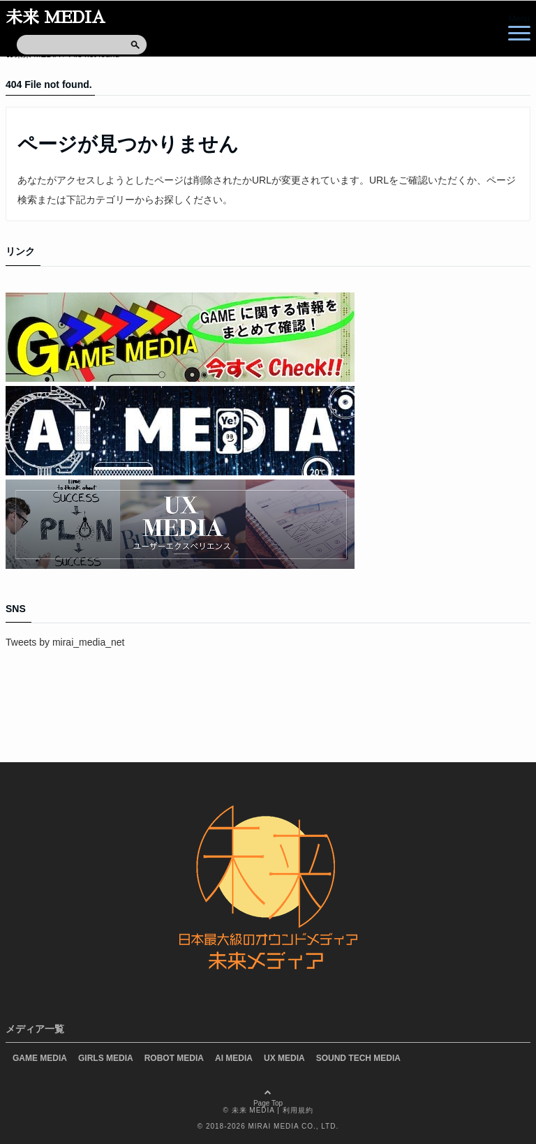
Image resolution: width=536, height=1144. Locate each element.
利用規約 (298, 1110)
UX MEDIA (284, 1058)
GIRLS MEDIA (105, 1058)
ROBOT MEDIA (174, 1058)
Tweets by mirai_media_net (65, 642)
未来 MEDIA (55, 17)
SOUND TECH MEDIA (358, 1058)
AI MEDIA (234, 1058)
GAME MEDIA (40, 1058)
